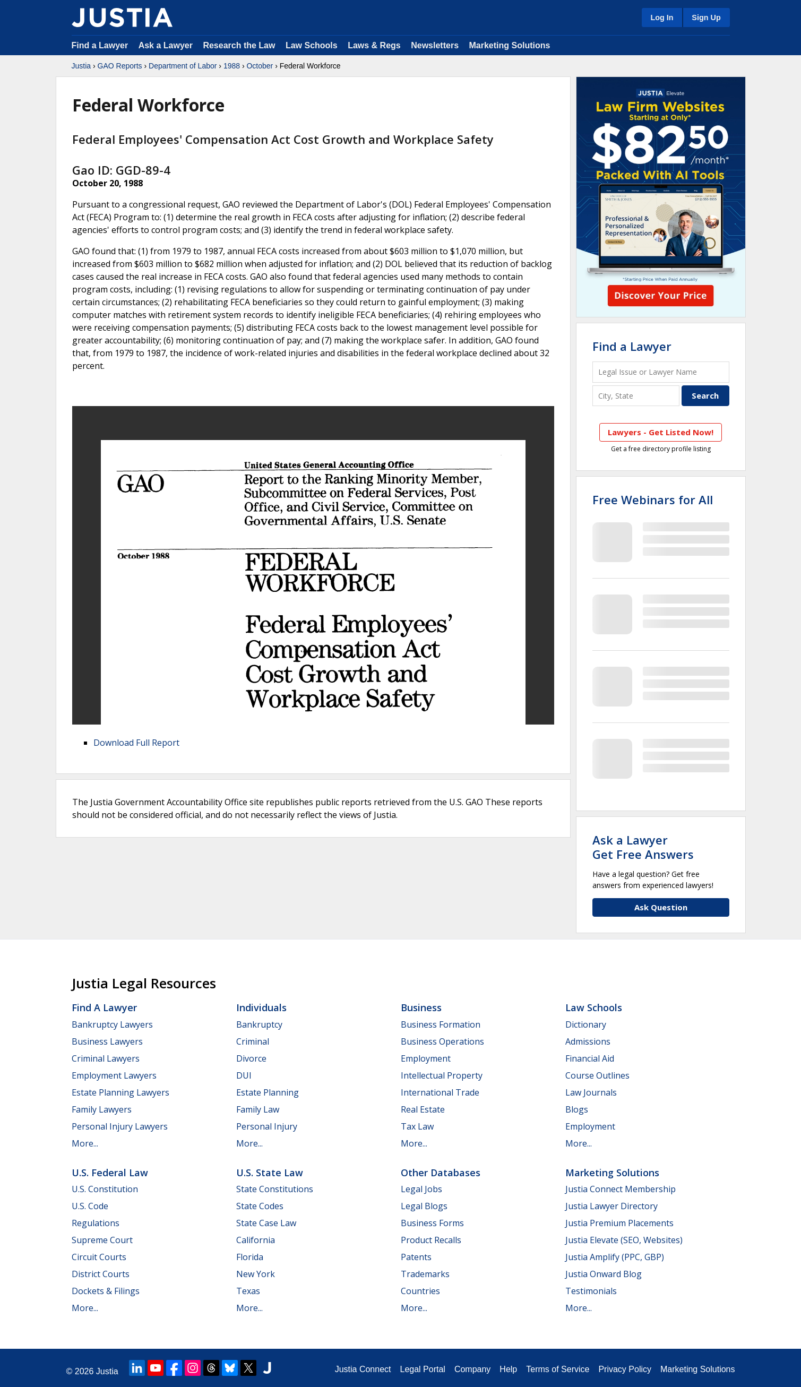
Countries (420, 1291)
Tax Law (417, 1126)
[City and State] (635, 395)
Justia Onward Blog (603, 1274)
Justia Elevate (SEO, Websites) (624, 1240)
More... (85, 1143)
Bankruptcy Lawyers (112, 1024)
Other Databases (440, 1172)
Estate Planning (267, 1092)
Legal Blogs (424, 1206)
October (259, 66)
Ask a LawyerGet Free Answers (643, 847)
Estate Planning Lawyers (120, 1092)
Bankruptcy (259, 1024)
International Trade (440, 1092)
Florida (249, 1257)
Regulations (95, 1223)
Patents (416, 1257)
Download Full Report (136, 742)
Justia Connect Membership (620, 1189)
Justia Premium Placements (619, 1223)
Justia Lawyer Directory (611, 1206)
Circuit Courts (99, 1257)
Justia (81, 66)
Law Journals (591, 1092)
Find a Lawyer (100, 45)
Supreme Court (102, 1240)
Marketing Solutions (509, 45)
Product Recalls (431, 1240)
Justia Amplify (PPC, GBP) (614, 1257)
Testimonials (591, 1291)
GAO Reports (120, 66)
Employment (426, 1058)
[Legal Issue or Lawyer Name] (660, 371)
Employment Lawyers (114, 1075)
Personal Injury (266, 1126)
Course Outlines (597, 1075)
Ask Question (660, 907)
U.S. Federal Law (110, 1172)
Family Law (257, 1109)
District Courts (101, 1274)
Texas (248, 1291)
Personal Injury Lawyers (120, 1126)
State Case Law (266, 1223)
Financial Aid (589, 1058)
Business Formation (440, 1024)
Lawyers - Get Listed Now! (660, 432)
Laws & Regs (374, 45)
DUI (244, 1075)
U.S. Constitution (105, 1189)
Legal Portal (422, 1369)
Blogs (576, 1109)
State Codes (259, 1206)
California (255, 1240)
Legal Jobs (421, 1189)
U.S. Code (90, 1206)
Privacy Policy (624, 1369)
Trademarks (425, 1274)
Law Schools (312, 45)
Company (472, 1369)
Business (421, 1007)
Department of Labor (183, 66)
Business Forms (432, 1223)
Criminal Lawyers (106, 1058)
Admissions (587, 1041)
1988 (231, 66)
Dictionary (585, 1024)
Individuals (261, 1007)
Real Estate (423, 1109)
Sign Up (706, 17)
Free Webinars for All (652, 499)
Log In (661, 17)
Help (508, 1369)
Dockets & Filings (106, 1291)
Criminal (252, 1041)
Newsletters (435, 45)
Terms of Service (557, 1369)
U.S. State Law (269, 1172)
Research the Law (239, 45)
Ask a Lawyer (167, 45)
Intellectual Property (442, 1075)
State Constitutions (274, 1189)
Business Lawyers (107, 1041)
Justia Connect (363, 1369)
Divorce (251, 1058)
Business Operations (442, 1041)
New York (255, 1274)
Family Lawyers (102, 1109)
